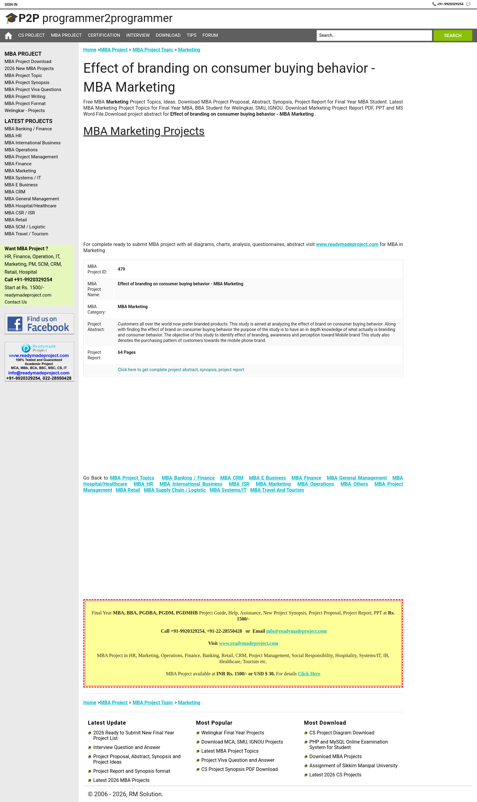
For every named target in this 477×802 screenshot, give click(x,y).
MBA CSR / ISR (20, 213)
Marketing (189, 50)
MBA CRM (15, 192)
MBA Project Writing (25, 96)
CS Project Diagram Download (341, 733)
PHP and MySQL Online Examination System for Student (348, 744)
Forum (210, 35)
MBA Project (66, 35)
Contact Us (16, 302)
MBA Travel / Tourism (26, 234)
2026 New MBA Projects (29, 68)
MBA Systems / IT (23, 178)
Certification (104, 35)
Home (89, 50)
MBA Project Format (25, 103)
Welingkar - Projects (25, 110)
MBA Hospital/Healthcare (30, 206)
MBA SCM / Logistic (25, 227)
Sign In (11, 4)
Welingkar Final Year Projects (232, 733)
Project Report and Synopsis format (131, 771)
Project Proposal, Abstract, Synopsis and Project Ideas (136, 759)
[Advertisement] (37, 483)
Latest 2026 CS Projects (335, 775)
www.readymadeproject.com (347, 244)
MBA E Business (21, 185)
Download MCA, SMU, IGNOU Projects (242, 742)
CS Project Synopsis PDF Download (239, 769)
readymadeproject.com (28, 295)
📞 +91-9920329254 (448, 4)
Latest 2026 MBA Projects (121, 780)
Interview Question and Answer (126, 747)
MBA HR (13, 136)
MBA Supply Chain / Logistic (175, 490)
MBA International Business (33, 143)
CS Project (31, 35)
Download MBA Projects (335, 756)
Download (168, 35)
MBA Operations (21, 150)
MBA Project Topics (132, 478)
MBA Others (354, 484)
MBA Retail (16, 220)
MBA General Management (32, 199)
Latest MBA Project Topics (230, 751)
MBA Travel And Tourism (277, 490)
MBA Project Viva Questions (33, 89)
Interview (138, 35)
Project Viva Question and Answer (237, 760)
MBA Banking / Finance (28, 129)
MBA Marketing (20, 171)
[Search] (374, 35)
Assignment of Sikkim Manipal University (353, 766)
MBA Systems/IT (228, 490)
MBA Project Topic (23, 75)
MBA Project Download (28, 61)
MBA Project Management (31, 157)
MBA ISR (239, 484)
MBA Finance (18, 164)
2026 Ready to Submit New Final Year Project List (133, 735)
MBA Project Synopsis (27, 82)
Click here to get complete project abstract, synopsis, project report (181, 369)
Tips (192, 35)
